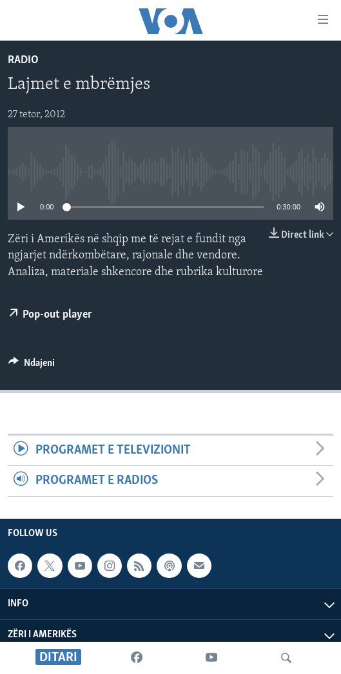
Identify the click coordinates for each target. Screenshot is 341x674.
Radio (23, 60)
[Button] (31, 366)
